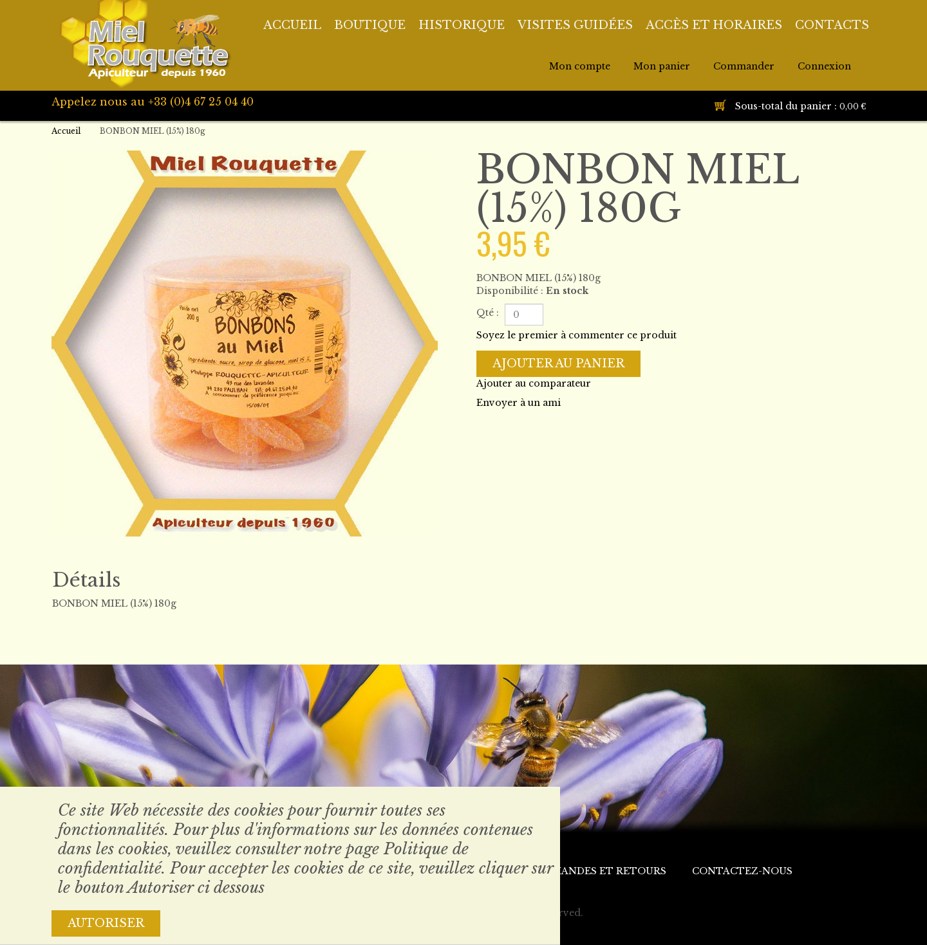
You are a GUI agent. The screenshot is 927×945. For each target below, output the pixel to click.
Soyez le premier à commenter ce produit (576, 335)
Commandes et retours (596, 871)
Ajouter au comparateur (533, 383)
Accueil (66, 131)
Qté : (487, 312)
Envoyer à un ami (518, 402)
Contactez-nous (742, 871)
